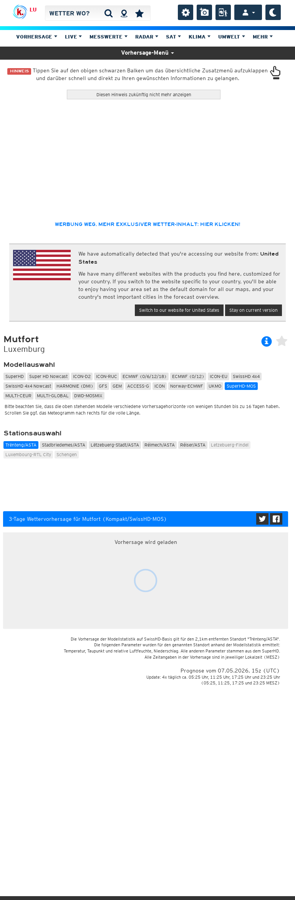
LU (33, 10)
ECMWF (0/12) (188, 376)
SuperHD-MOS (241, 386)
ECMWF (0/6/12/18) (145, 376)
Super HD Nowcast (48, 376)
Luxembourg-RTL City (28, 454)
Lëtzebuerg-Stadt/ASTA (115, 445)
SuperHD (14, 376)
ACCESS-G (138, 386)
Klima (199, 37)
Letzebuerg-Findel (230, 445)
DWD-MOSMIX (88, 395)
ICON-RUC (106, 376)
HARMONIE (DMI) (74, 386)
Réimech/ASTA (159, 445)
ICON (159, 386)
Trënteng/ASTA (20, 445)
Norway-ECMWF (186, 386)
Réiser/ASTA (193, 445)
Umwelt (231, 37)
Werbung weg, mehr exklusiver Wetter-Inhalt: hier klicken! (147, 224)
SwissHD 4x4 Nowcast (28, 386)
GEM (117, 386)
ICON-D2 (82, 376)
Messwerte (108, 37)
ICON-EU (218, 376)
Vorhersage (36, 37)
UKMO (215, 386)
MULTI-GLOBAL (53, 395)
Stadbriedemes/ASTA (63, 445)
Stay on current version (253, 310)
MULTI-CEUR (18, 395)
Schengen (66, 454)
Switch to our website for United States (179, 310)
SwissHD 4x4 (246, 376)
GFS (103, 386)
